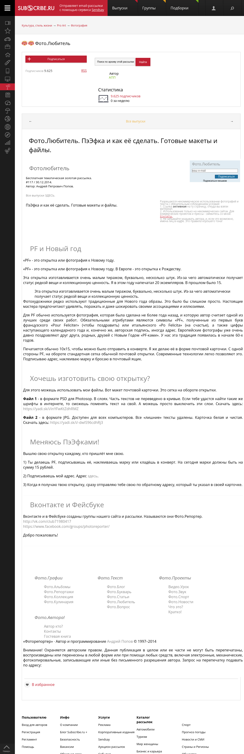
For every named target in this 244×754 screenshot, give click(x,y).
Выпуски (125, 5)
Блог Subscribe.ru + (74, 732)
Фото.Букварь (119, 591)
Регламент (29, 739)
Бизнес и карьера (149, 751)
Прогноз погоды (194, 732)
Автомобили (146, 729)
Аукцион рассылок (111, 747)
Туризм (142, 737)
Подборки (184, 5)
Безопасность (70, 739)
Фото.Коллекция (58, 596)
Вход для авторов (34, 725)
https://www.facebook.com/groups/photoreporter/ (66, 526)
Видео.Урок (178, 586)
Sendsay (104, 739)
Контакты (52, 631)
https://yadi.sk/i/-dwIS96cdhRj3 (76, 422)
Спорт (186, 725)
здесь (93, 475)
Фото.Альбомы (57, 586)
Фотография (79, 25)
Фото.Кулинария (58, 601)
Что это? (175, 606)
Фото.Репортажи (59, 591)
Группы (154, 5)
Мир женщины (147, 744)
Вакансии (67, 747)
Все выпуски (135, 121)
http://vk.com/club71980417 (47, 521)
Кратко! (175, 611)
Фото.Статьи (118, 596)
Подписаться (56, 59)
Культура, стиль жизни (37, 25)
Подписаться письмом (215, 181)
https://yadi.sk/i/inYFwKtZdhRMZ (51, 408)
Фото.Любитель (52, 43)
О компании (69, 725)
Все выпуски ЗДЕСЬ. (40, 195)
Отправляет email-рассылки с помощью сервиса (82, 7)
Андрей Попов (120, 641)
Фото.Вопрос (118, 606)
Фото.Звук (177, 591)
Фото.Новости (180, 601)
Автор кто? (53, 626)
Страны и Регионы (195, 747)
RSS (84, 70)
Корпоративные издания (116, 732)
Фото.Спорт (178, 596)
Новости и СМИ (193, 739)
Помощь (28, 747)
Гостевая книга (57, 636)
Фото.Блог (116, 586)
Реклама (104, 725)
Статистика (110, 90)
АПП (112, 77)
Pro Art (61, 25)
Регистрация (31, 732)
